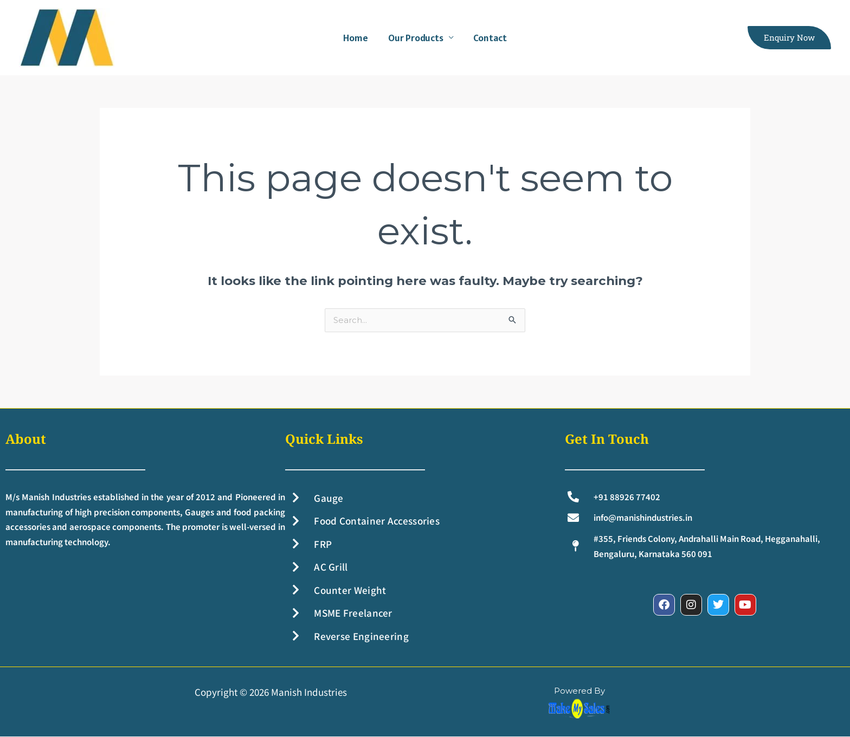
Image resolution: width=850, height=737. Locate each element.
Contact (490, 37)
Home (356, 37)
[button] (789, 37)
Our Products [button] (415, 37)
